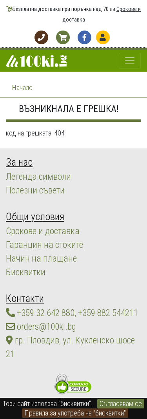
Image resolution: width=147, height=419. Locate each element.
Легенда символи (38, 176)
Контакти (25, 298)
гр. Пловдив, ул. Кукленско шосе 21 (70, 347)
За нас (19, 162)
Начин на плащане (41, 258)
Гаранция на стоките (44, 244)
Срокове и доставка (43, 231)
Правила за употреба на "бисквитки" (75, 413)
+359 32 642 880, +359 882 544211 (72, 312)
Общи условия (35, 216)
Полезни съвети (35, 190)
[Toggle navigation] (130, 61)
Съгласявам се (121, 403)
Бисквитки (25, 272)
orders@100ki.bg (41, 326)
